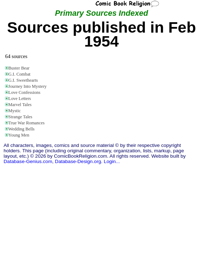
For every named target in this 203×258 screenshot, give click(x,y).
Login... (112, 161)
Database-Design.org (78, 161)
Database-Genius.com (28, 161)
